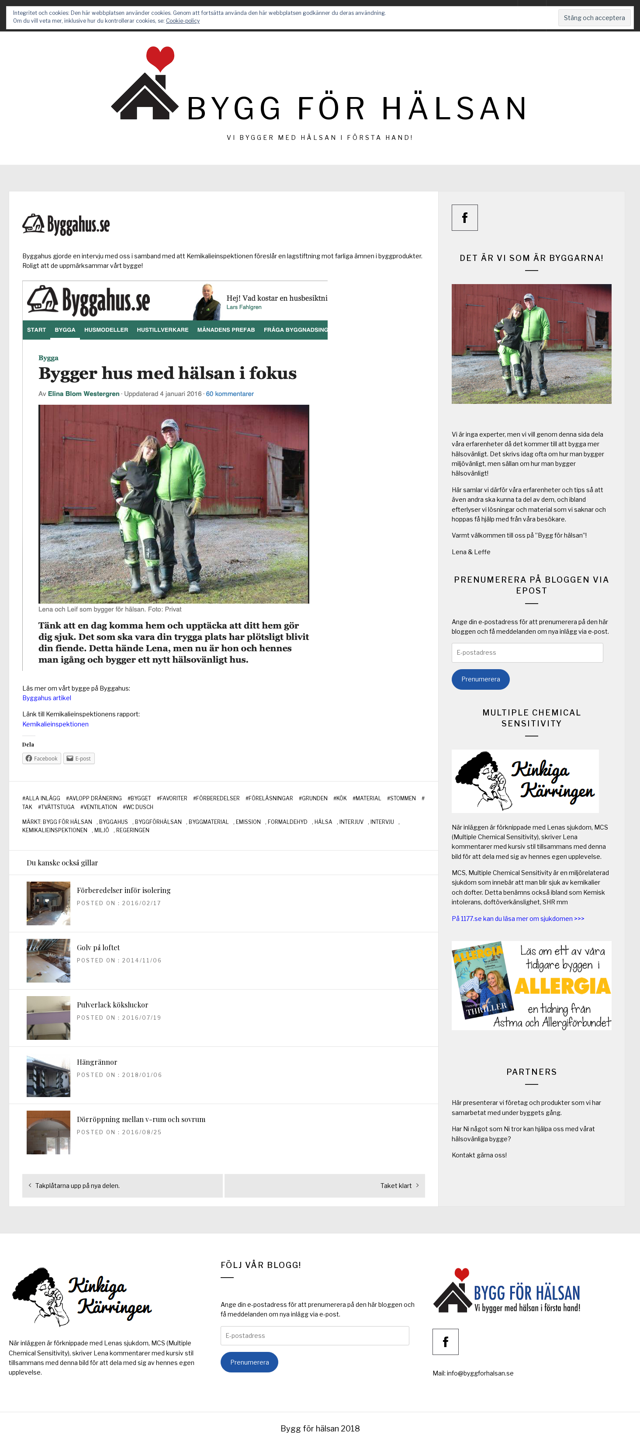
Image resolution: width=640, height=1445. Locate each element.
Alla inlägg (42, 798)
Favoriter (173, 798)
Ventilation (100, 807)
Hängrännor (97, 1061)
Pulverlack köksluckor (113, 1004)
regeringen (132, 830)
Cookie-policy (183, 20)
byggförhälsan (158, 822)
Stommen (403, 798)
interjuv (351, 822)
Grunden (315, 798)
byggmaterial (209, 822)
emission (248, 822)
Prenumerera (480, 679)
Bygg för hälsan (359, 108)
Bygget (141, 798)
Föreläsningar (271, 798)
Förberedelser (218, 798)
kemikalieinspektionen (54, 830)
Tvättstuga (58, 807)
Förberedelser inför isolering (124, 890)
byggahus (113, 822)
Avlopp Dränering (95, 798)
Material (368, 798)
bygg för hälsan (67, 822)
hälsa (323, 822)
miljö (101, 830)
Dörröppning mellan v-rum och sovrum (141, 1119)
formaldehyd (288, 822)
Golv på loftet (98, 947)
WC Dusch (139, 807)
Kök (341, 798)
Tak (27, 807)
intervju (382, 822)
